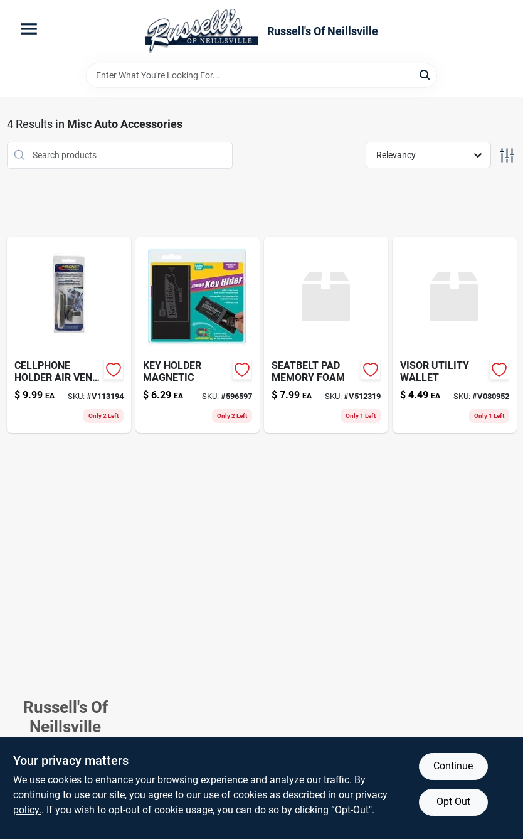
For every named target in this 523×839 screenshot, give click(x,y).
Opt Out (453, 802)
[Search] (425, 74)
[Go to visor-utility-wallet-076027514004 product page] (455, 335)
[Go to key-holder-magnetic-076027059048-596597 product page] (197, 335)
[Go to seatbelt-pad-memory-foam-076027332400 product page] (326, 335)
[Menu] (29, 29)
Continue (453, 766)
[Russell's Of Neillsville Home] (201, 31)
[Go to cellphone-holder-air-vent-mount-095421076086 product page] (69, 335)
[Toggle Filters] (507, 155)
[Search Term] (261, 75)
